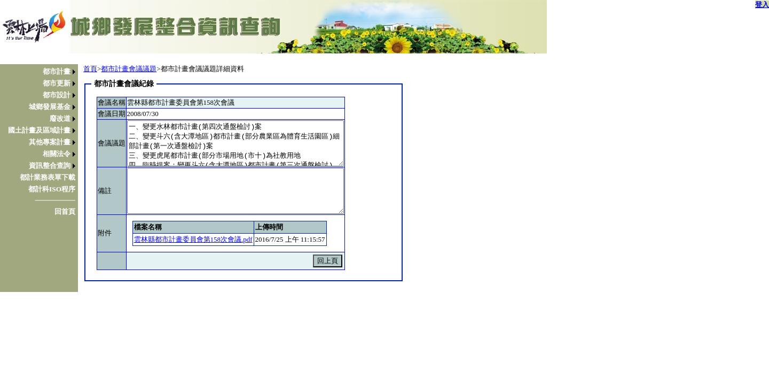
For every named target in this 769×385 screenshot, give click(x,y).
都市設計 (56, 95)
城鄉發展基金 (49, 107)
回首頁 (64, 211)
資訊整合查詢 (49, 165)
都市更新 (56, 83)
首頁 (90, 69)
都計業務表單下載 (47, 177)
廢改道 (60, 118)
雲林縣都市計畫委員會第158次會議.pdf (193, 239)
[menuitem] (41, 72)
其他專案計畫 (49, 142)
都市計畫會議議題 (128, 69)
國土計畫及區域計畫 (39, 130)
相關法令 (56, 154)
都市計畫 (56, 71)
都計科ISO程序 (51, 189)
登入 (762, 5)
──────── (55, 200)
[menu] (41, 141)
